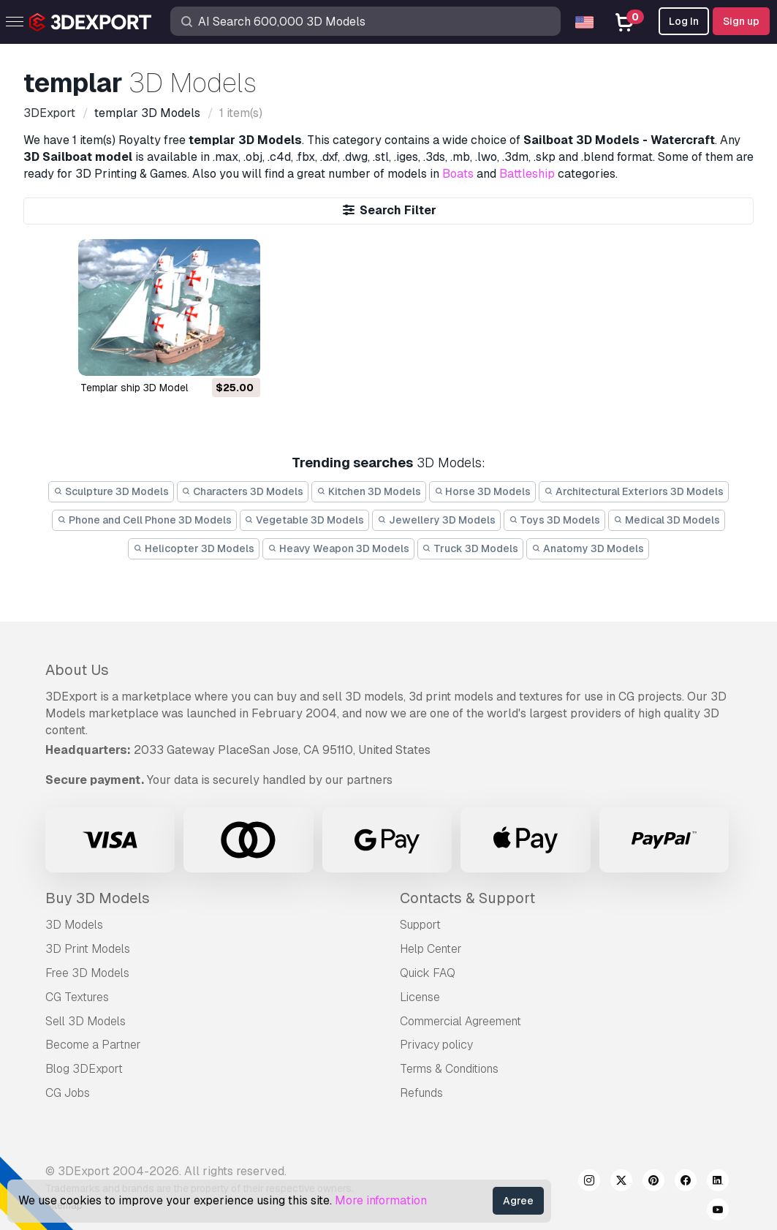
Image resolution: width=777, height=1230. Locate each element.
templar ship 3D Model (134, 387)
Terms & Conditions (449, 1068)
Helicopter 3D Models (193, 548)
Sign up (741, 21)
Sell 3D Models (85, 1021)
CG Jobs (67, 1093)
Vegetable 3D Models (305, 520)
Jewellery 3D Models (436, 520)
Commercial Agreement (460, 1021)
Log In (684, 21)
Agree (518, 1200)
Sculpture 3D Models (111, 491)
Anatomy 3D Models (587, 548)
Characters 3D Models (243, 491)
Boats (458, 173)
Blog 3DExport (84, 1068)
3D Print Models (87, 949)
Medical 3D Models (666, 520)
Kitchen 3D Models (369, 491)
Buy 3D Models (97, 898)
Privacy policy (436, 1044)
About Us (77, 669)
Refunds (421, 1093)
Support (420, 924)
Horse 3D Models (482, 491)
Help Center (431, 949)
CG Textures (77, 997)
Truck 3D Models (470, 548)
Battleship (527, 173)
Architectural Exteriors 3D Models (634, 491)
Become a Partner (93, 1044)
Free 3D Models (87, 973)
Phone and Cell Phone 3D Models (144, 520)
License (420, 997)
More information (381, 1200)
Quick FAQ (427, 973)
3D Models (74, 924)
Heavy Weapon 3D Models (338, 548)
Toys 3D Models (555, 520)
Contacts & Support (467, 898)
